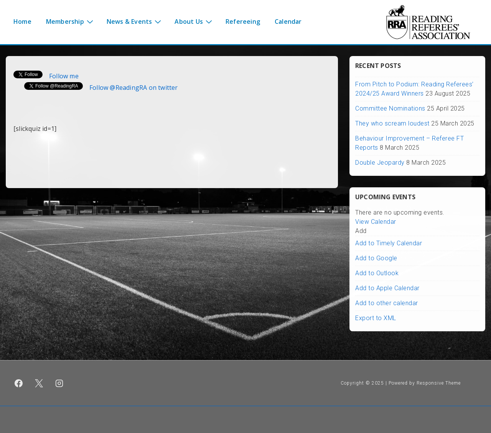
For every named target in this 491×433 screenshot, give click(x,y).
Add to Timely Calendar (388, 243)
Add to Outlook (377, 273)
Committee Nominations (390, 108)
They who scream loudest (392, 123)
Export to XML (375, 318)
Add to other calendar (386, 303)
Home (22, 21)
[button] (361, 231)
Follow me (64, 76)
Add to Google (376, 258)
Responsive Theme (439, 383)
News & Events (135, 21)
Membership (70, 21)
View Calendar (375, 221)
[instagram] (59, 383)
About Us (194, 21)
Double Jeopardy (380, 162)
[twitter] (39, 383)
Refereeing (243, 21)
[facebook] (19, 383)
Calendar (288, 21)
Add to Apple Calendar (387, 288)
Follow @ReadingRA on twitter (133, 87)
